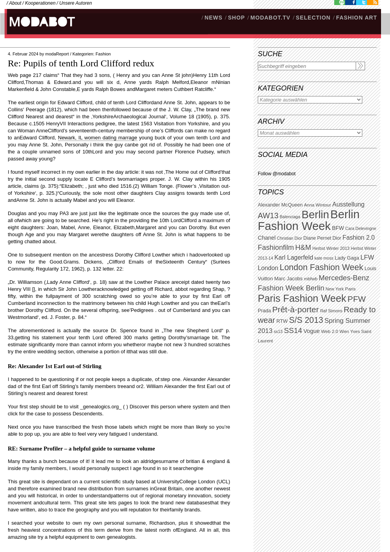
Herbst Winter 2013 (330, 248)
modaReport (57, 54)
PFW (356, 298)
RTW (282, 321)
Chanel (267, 238)
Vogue (311, 331)
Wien (344, 331)
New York (335, 289)
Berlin (315, 214)
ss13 (278, 331)
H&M (303, 247)
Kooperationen (40, 3)
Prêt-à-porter (295, 309)
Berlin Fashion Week (309, 220)
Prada (264, 310)
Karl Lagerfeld (293, 257)
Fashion (103, 54)
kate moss (323, 258)
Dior (337, 238)
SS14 (293, 330)
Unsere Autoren (75, 3)
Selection (313, 17)
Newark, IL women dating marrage (97, 138)
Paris (350, 289)
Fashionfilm (276, 247)
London (268, 268)
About (15, 3)
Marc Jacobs (288, 278)
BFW (338, 228)
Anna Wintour (317, 205)
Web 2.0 (329, 331)
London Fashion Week (321, 267)
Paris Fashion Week (302, 298)
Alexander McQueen (280, 205)
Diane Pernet (317, 238)
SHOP (236, 17)
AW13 (268, 215)
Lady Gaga (347, 258)
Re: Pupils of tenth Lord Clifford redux (81, 63)
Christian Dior (289, 238)
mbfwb (310, 278)
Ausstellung (348, 204)
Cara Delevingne (360, 228)
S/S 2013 (306, 320)
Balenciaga (290, 216)
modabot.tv (270, 17)
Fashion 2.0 (358, 237)
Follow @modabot (277, 173)
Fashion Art (356, 17)
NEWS (214, 17)
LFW (367, 257)
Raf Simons (331, 310)
